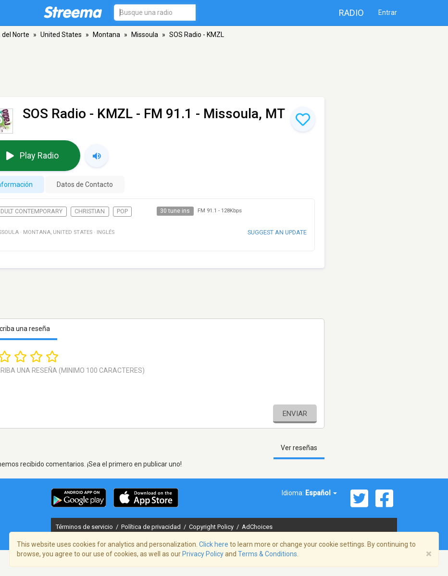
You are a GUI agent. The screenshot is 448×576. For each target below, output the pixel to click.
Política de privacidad (151, 526)
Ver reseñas (299, 448)
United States (61, 34)
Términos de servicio (85, 526)
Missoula (144, 34)
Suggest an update (277, 232)
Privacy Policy (203, 554)
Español (321, 493)
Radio (351, 13)
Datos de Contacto (85, 184)
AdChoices (257, 526)
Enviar (295, 413)
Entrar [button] (387, 12)
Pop (122, 211)
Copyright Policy (212, 526)
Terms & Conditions (267, 554)
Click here (213, 544)
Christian (90, 211)
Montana (106, 34)
